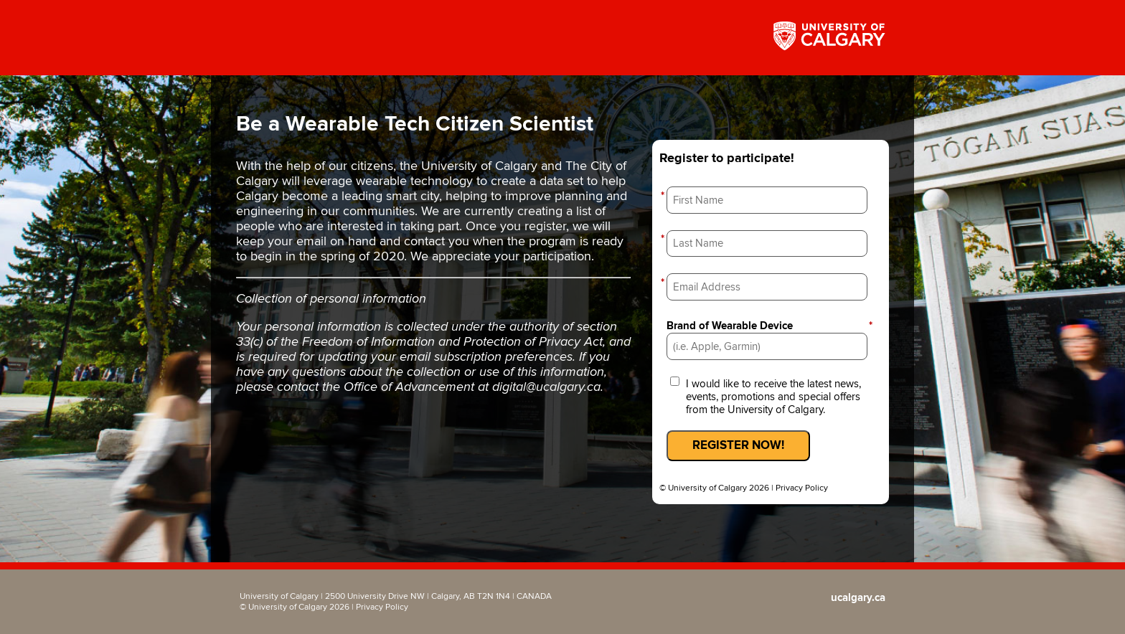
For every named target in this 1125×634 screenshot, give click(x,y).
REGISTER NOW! (738, 445)
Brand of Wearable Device (771, 326)
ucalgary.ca (858, 598)
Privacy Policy (802, 488)
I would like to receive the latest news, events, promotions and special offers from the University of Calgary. (773, 396)
